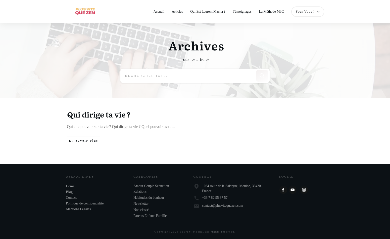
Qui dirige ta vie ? (99, 114)
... (173, 127)
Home (70, 186)
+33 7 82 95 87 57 (214, 197)
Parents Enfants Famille (150, 216)
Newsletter (141, 203)
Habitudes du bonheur (149, 197)
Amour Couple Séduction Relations (151, 188)
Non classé (141, 210)
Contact (71, 197)
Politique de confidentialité (85, 203)
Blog (69, 192)
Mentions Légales (78, 209)
